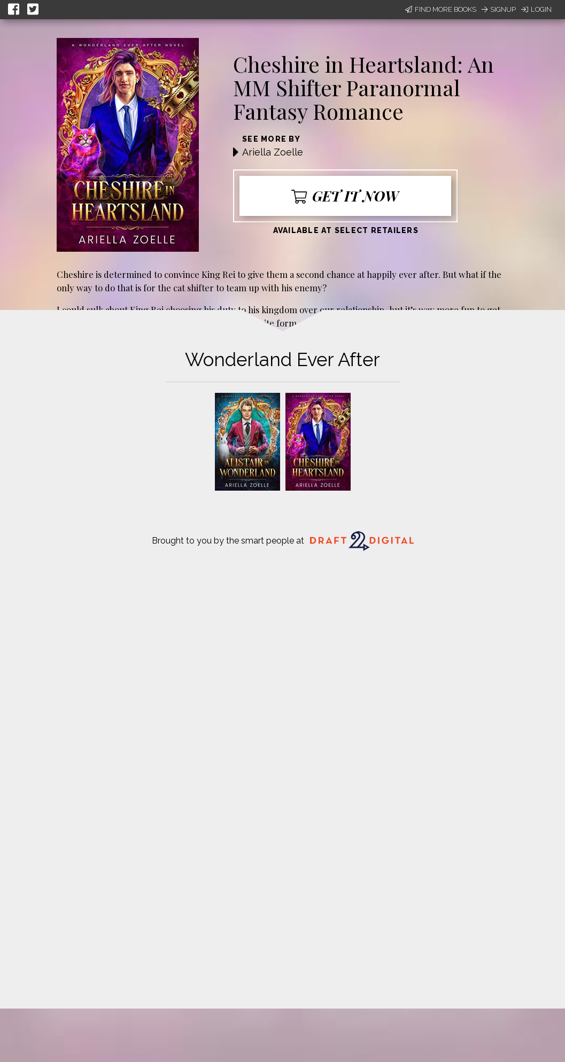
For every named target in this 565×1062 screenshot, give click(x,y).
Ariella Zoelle (272, 152)
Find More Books (440, 9)
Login (536, 9)
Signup (499, 9)
